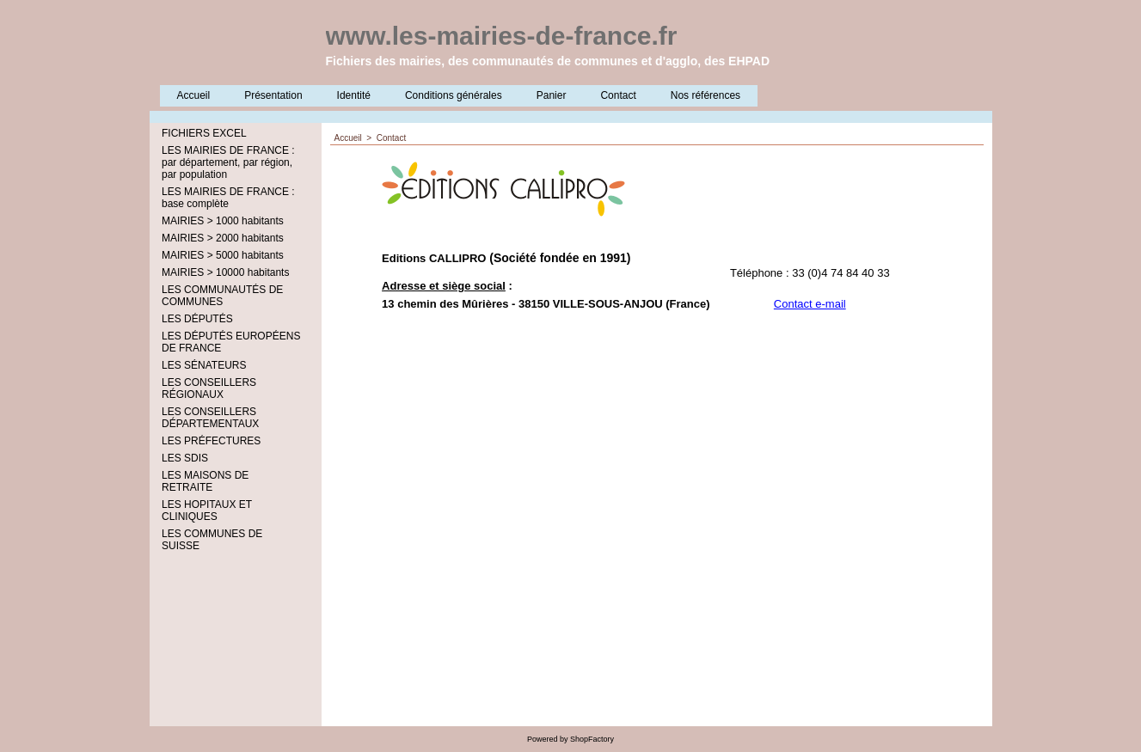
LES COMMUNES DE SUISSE (212, 540)
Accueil (194, 95)
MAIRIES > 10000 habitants (225, 272)
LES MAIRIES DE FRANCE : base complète (228, 198)
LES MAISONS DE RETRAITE (205, 481)
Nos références (705, 95)
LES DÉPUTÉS (197, 319)
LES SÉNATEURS (204, 365)
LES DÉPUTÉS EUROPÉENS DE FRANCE (231, 342)
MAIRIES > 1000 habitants (223, 221)
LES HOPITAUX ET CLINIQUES (207, 510)
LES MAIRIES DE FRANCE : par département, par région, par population (228, 162)
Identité (354, 95)
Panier (552, 95)
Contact (617, 95)
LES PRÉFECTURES (211, 441)
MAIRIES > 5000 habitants (223, 255)
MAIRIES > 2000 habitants (223, 238)
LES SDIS (185, 458)
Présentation (273, 95)
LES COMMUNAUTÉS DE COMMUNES (222, 296)
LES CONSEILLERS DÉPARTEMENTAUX (210, 418)
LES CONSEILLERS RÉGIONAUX (209, 388)
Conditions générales (453, 95)
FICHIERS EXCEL (204, 133)
